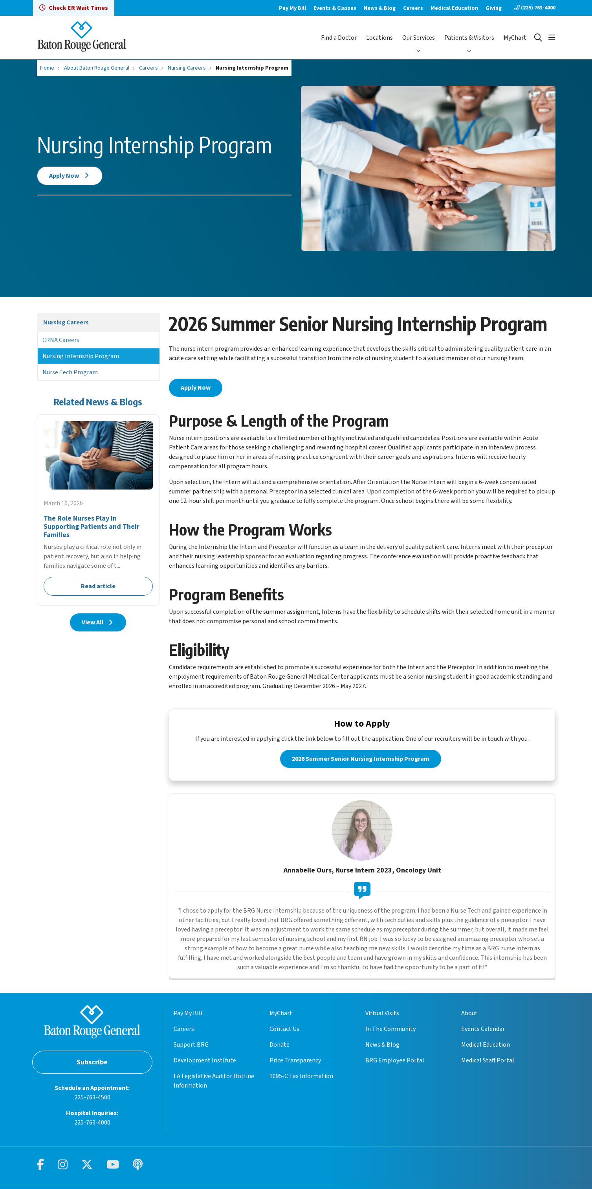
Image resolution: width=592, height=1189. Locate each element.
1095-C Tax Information (301, 1077)
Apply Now (70, 175)
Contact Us (284, 1030)
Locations (379, 37)
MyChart (515, 37)
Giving (494, 8)
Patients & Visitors (469, 37)
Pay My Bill (292, 8)
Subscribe (92, 1063)
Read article (98, 510)
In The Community (390, 1030)
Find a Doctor (339, 37)
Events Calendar (483, 1030)
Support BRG (191, 1046)
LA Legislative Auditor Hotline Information (214, 1082)
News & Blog (380, 8)
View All (98, 622)
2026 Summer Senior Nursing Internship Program (360, 760)
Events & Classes (334, 8)
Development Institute (205, 1061)
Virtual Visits (382, 1014)
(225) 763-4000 (534, 8)
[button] (551, 38)
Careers (413, 8)
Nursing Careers (66, 322)
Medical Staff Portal (487, 1061)
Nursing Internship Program (80, 356)
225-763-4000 (92, 1123)
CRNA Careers (60, 340)
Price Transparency (295, 1061)
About (469, 1014)
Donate (279, 1046)
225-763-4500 (92, 1098)
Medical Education (454, 8)
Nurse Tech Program (70, 372)
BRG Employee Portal (394, 1061)
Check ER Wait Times (73, 8)
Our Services (418, 37)
